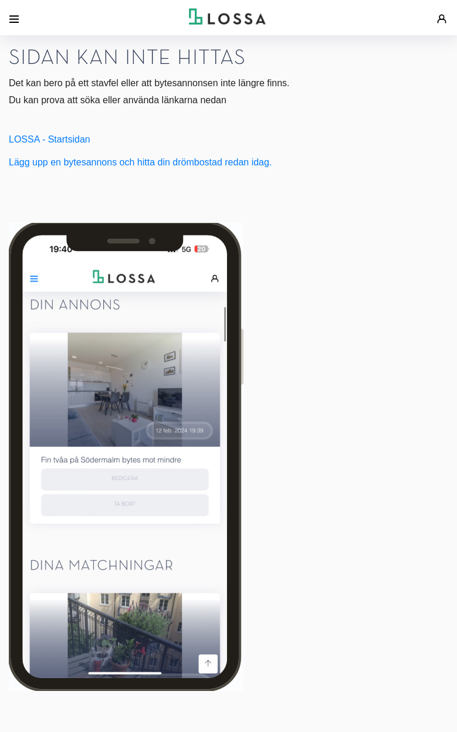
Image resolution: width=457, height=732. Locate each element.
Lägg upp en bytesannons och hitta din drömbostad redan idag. (140, 162)
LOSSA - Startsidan (49, 139)
